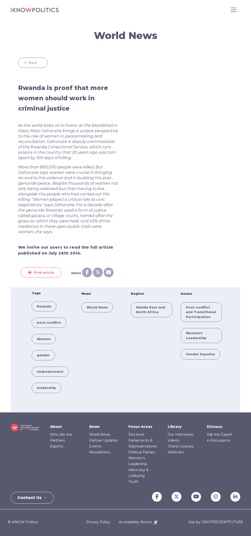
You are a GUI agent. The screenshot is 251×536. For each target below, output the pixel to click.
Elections (136, 434)
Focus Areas (140, 426)
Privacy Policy (98, 522)
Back (33, 62)
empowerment (50, 371)
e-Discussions (218, 440)
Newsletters (99, 452)
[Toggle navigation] (233, 9)
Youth (133, 481)
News (94, 426)
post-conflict (49, 322)
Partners (57, 440)
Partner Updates (103, 440)
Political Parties (141, 452)
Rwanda (39, 147)
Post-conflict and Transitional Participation (201, 312)
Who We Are (61, 434)
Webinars (176, 452)
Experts (56, 446)
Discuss (214, 426)
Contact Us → (33, 497)
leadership (46, 388)
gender (43, 355)
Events (95, 446)
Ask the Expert (219, 434)
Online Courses (180, 446)
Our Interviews (180, 434)
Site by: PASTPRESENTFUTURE (215, 522)
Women (43, 339)
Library (175, 426)
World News (97, 307)
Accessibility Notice (138, 522)
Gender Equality (200, 354)
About (56, 426)
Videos (173, 440)
